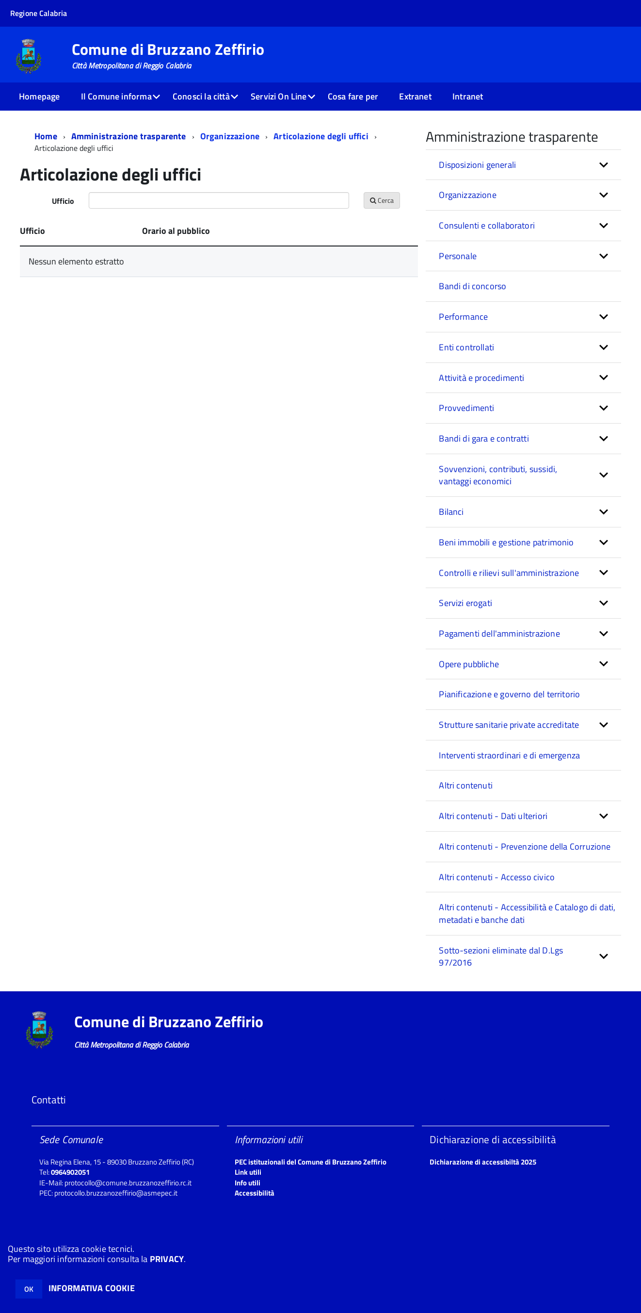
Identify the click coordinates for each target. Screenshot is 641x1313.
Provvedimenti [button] (466, 407)
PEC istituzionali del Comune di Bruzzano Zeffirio (310, 1161)
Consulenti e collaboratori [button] (487, 225)
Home (45, 136)
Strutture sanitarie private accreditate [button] (509, 724)
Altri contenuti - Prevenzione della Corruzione (524, 846)
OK (28, 1289)
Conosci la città (201, 96)
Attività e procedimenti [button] (481, 377)
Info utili (247, 1182)
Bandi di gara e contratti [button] (484, 438)
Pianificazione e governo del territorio (509, 694)
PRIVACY (167, 1258)
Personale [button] (458, 256)
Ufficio (63, 201)
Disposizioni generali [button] (477, 164)
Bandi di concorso (472, 286)
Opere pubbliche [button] (469, 664)
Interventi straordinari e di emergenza (509, 755)
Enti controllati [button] (466, 347)
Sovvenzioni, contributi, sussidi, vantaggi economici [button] (498, 475)
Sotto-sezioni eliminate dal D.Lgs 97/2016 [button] (501, 956)
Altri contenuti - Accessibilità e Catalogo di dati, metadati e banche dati (527, 913)
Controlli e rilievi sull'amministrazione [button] (509, 572)
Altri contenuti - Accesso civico (497, 877)
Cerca (382, 200)
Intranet (467, 96)
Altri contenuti (466, 785)
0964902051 (70, 1172)
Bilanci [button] (451, 511)
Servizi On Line (279, 96)
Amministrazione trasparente (128, 136)
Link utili (248, 1172)
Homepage (39, 96)
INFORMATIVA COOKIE (91, 1288)
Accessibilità (254, 1192)
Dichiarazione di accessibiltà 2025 (483, 1161)
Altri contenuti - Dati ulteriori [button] (493, 815)
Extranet (415, 96)
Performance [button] (463, 316)
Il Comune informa (116, 96)
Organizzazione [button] (468, 194)
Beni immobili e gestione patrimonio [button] (506, 542)
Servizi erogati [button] (465, 602)
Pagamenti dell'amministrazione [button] (499, 633)
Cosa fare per (353, 96)
